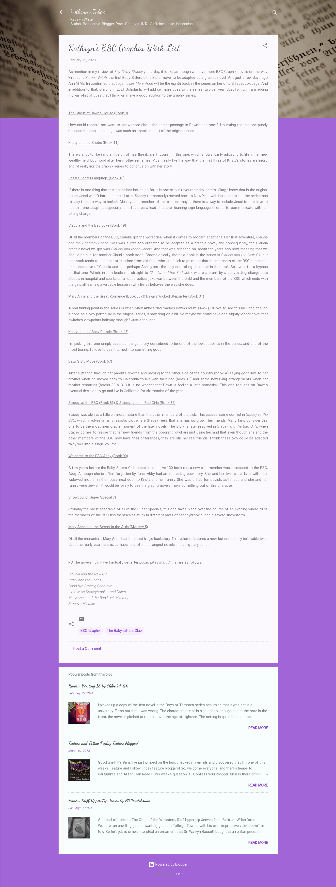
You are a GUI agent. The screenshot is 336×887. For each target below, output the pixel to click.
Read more (258, 728)
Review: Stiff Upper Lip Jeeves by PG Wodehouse (108, 800)
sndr (178, 874)
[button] (265, 46)
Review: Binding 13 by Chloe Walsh (98, 685)
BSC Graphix (90, 630)
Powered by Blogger (168, 864)
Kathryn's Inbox (87, 11)
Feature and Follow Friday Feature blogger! (103, 743)
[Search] (275, 13)
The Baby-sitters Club (124, 630)
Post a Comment (87, 648)
